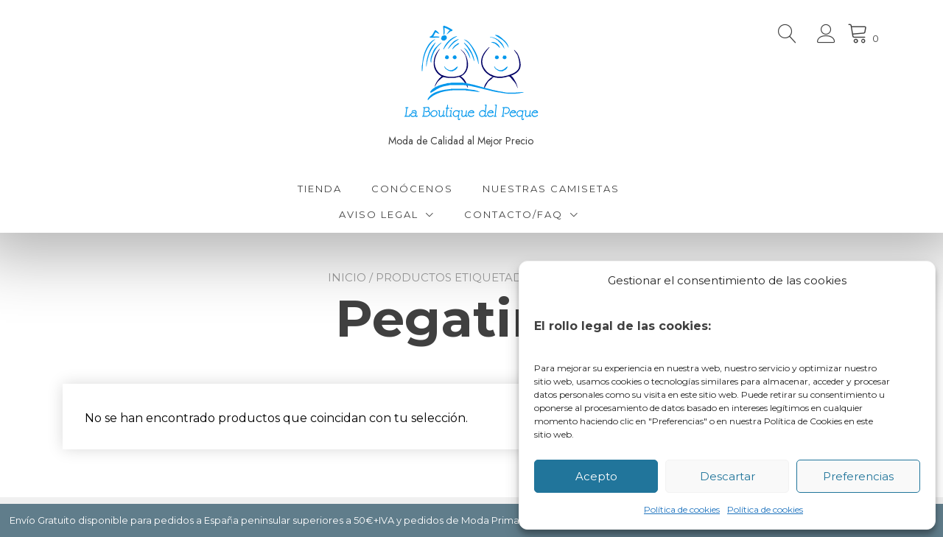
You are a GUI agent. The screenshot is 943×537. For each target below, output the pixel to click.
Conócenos (412, 188)
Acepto (596, 476)
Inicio (347, 277)
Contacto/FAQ (513, 214)
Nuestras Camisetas (551, 188)
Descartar (727, 476)
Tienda (320, 188)
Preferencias (858, 476)
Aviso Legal (378, 214)
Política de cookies (682, 509)
